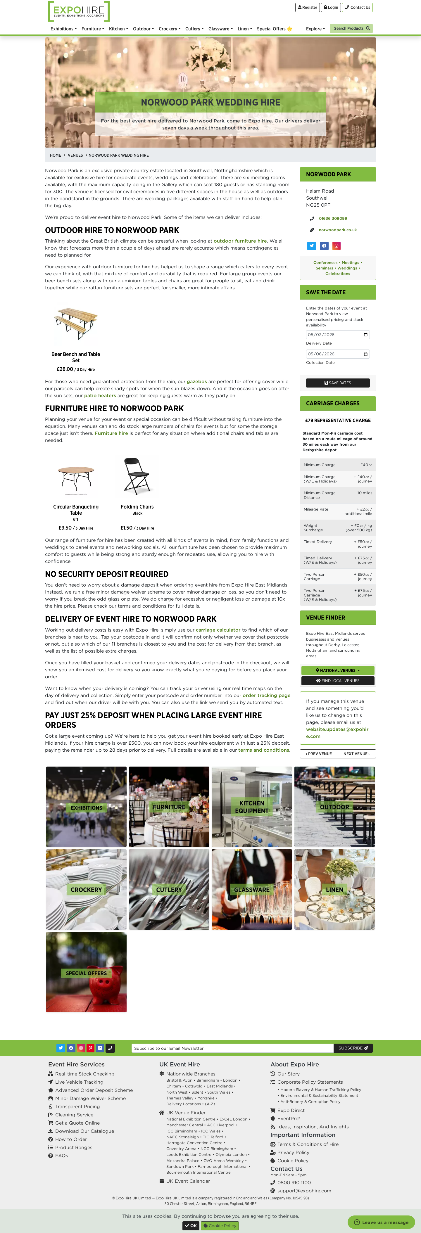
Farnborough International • (224, 1166)
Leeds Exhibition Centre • (190, 1154)
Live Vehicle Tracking (79, 1082)
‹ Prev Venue (319, 753)
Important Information (302, 1134)
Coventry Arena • (182, 1148)
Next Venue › (357, 753)
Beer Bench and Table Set (75, 357)
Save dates (338, 382)
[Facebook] (71, 1048)
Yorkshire (206, 1098)
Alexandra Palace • (184, 1160)
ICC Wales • (212, 1131)
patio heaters (100, 395)
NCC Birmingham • (218, 1148)
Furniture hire (111, 433)
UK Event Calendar (188, 1181)
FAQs (61, 1155)
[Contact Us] (357, 7)
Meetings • (352, 262)
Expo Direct (291, 1110)
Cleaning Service (74, 1115)
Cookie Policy (292, 1160)
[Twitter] (60, 1048)
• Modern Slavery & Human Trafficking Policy (319, 1089)
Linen (243, 29)
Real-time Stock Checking (85, 1074)
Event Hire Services (76, 1064)
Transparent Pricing (77, 1106)
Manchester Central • (186, 1125)
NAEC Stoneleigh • (184, 1137)
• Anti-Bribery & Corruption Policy (309, 1101)
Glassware (218, 29)
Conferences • (327, 262)
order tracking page (267, 695)
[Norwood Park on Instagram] (336, 246)
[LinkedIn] (100, 1048)
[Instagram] (81, 1048)
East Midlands (220, 1086)
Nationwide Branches (190, 1074)
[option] (76, 325)
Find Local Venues (338, 680)
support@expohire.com (304, 1191)
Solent (197, 1092)
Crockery (168, 29)
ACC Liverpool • (222, 1125)
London (230, 1080)
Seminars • (326, 268)
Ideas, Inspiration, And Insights (313, 1127)
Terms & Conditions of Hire (308, 1144)
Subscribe (353, 1048)
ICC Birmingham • (183, 1131)
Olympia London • (232, 1154)
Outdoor (142, 29)
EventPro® (288, 1118)
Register (307, 7)
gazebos (197, 381)
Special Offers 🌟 (275, 29)
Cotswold (194, 1086)
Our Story (288, 1074)
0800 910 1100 (294, 1182)
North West (176, 1092)
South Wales (218, 1092)
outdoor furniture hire (240, 241)
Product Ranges (73, 1147)
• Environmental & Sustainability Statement (317, 1095)
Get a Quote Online (77, 1123)
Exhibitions (62, 29)
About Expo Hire (294, 1064)
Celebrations (337, 273)
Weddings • (348, 268)
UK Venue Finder (186, 1113)
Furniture (91, 29)
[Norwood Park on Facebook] (324, 246)
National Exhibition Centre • (192, 1119)
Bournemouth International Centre (198, 1172)
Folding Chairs (137, 509)
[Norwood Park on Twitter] (311, 246)
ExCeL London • (235, 1119)
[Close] (190, 1225)
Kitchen (117, 29)
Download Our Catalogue (84, 1131)
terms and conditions (263, 750)
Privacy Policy (293, 1152)
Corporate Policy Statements (310, 1082)
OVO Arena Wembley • (225, 1160)
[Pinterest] (90, 1048)
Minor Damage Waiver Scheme (90, 1098)
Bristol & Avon (179, 1080)
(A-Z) (210, 1103)
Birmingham (207, 1080)
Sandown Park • (181, 1166)
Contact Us (286, 1168)
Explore (314, 29)
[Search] (351, 28)
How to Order (71, 1139)
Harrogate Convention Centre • (195, 1142)
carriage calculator (218, 630)
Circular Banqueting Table (76, 512)
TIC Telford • (214, 1137)
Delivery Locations (183, 1103)
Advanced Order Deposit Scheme (94, 1090)
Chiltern (173, 1086)
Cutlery (192, 29)
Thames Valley (180, 1098)
